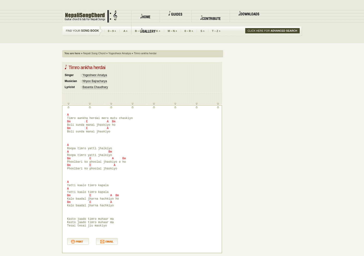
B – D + (139, 31)
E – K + (155, 31)
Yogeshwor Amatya (119, 53)
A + (125, 31)
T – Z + (216, 31)
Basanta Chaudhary (95, 87)
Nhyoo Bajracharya (95, 81)
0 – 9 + (112, 31)
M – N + (172, 31)
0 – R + (189, 31)
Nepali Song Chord (94, 53)
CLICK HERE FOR (272, 30)
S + (203, 31)
